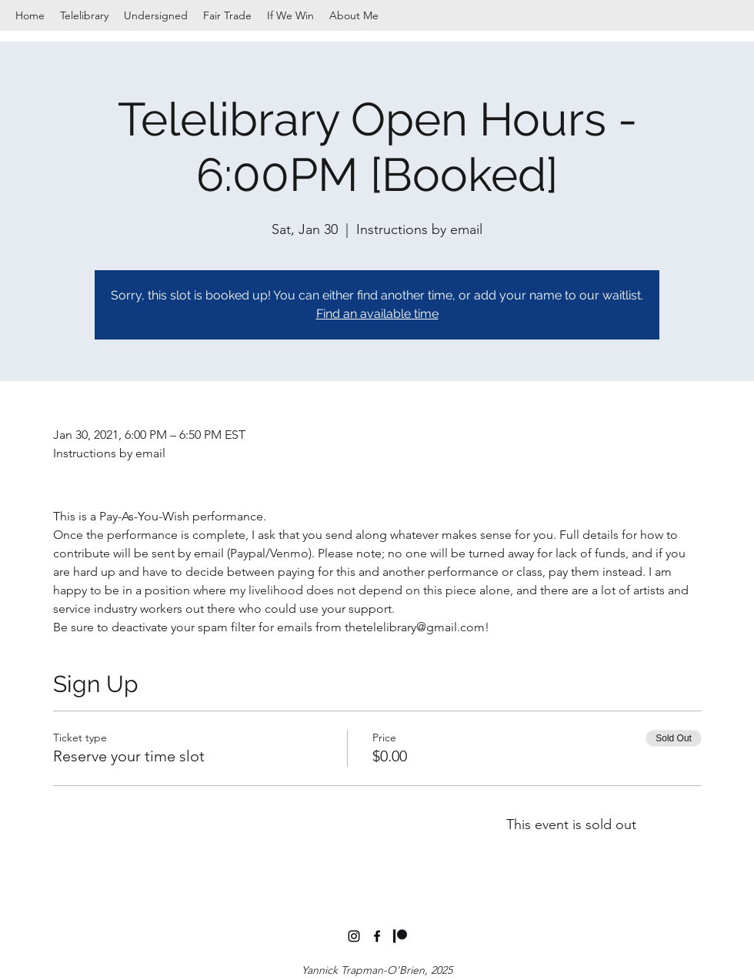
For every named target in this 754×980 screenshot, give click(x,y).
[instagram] (354, 936)
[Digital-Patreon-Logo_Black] (400, 936)
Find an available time (377, 313)
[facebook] (377, 936)
